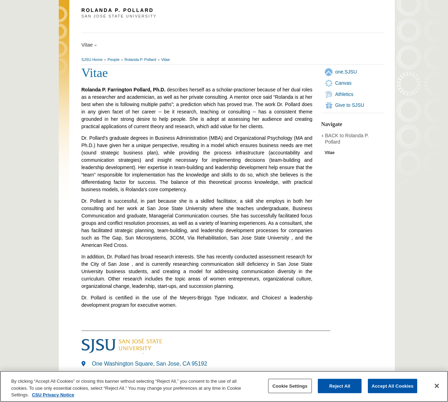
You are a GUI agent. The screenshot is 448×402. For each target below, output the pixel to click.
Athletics (344, 94)
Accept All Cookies (393, 385)
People (113, 59)
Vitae (165, 59)
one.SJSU (346, 72)
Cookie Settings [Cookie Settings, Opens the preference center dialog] (289, 385)
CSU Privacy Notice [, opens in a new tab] (53, 394)
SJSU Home (92, 59)
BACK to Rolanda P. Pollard (347, 139)
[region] (224, 386)
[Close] (436, 386)
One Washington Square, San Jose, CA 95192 (149, 364)
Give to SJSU (349, 105)
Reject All (339, 385)
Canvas (343, 83)
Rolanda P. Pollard (140, 59)
